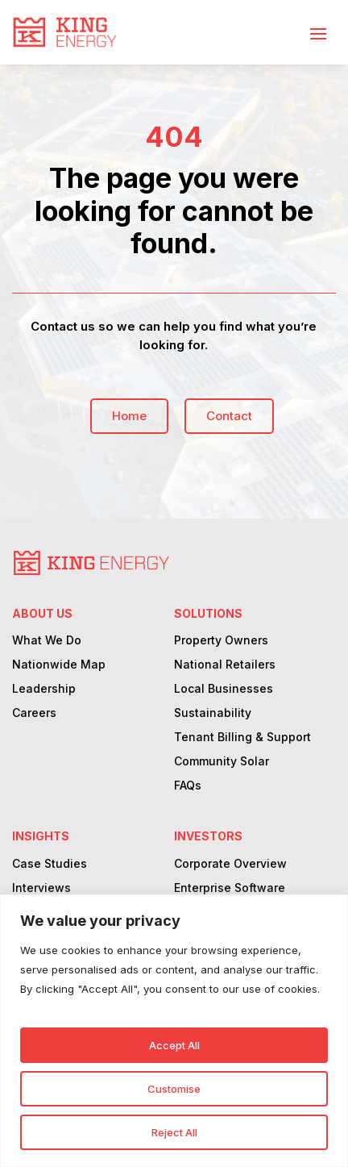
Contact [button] (229, 415)
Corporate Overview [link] (230, 864)
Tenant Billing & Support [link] (242, 737)
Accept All (174, 1045)
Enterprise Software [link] (229, 888)
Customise (174, 1088)
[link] (64, 32)
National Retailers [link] (225, 665)
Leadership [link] (44, 689)
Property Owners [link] (221, 641)
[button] (318, 33)
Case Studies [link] (49, 864)
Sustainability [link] (212, 713)
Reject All (174, 1132)
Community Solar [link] (221, 762)
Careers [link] (34, 713)
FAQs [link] (187, 786)
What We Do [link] (46, 641)
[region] (174, 1030)
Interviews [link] (41, 888)
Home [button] (129, 415)
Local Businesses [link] (223, 689)
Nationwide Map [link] (59, 665)
